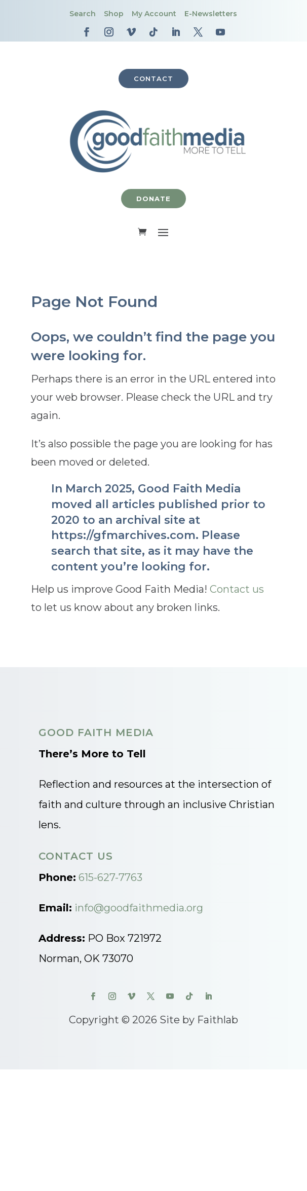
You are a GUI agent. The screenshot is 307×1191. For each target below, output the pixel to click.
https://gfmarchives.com (123, 535)
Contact (153, 78)
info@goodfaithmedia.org (138, 908)
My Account (154, 13)
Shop (114, 13)
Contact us (237, 589)
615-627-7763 (110, 877)
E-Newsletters (210, 13)
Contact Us (76, 856)
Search (82, 13)
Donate (153, 199)
